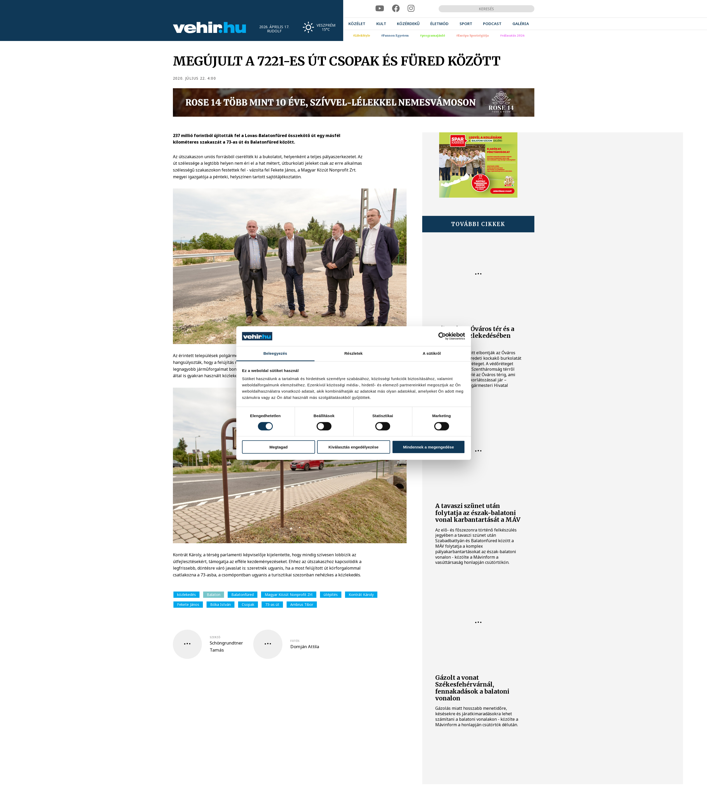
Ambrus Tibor (301, 604)
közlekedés (186, 594)
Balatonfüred (242, 594)
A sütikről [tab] (432, 353)
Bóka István (220, 604)
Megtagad (278, 447)
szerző (215, 637)
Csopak (248, 604)
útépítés (331, 594)
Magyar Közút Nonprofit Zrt (289, 594)
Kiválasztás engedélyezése (354, 447)
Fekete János (188, 604)
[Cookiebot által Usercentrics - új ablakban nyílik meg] (442, 336)
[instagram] (411, 8)
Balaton (213, 594)
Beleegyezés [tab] (275, 353)
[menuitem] (356, 23)
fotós (294, 641)
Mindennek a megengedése (428, 447)
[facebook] (396, 8)
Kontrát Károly (361, 594)
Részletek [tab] (353, 353)
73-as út (272, 604)
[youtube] (379, 8)
